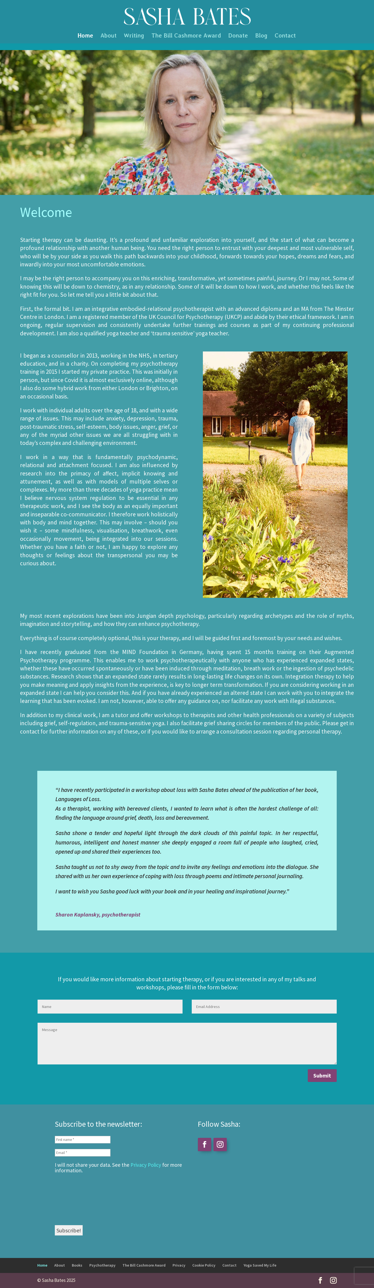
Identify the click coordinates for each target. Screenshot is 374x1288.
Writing (134, 36)
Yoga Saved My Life (259, 1265)
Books (77, 1265)
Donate (238, 36)
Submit (322, 1075)
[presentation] (77, 1199)
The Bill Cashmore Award (186, 36)
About (108, 36)
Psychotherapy (102, 1265)
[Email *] (82, 1152)
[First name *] (82, 1139)
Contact (285, 36)
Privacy (179, 1265)
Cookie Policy (203, 1265)
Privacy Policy (146, 1164)
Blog (261, 36)
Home (85, 36)
